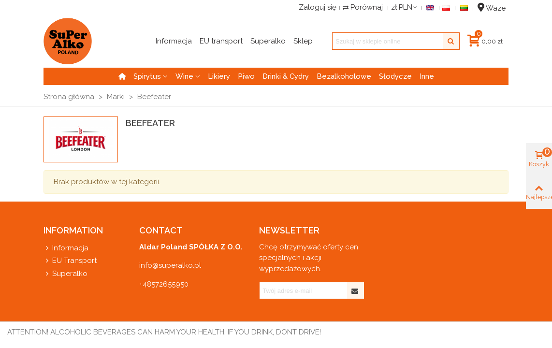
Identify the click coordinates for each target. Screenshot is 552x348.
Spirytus (147, 76)
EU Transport (70, 260)
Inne (427, 76)
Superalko (65, 273)
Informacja (66, 248)
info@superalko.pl (170, 265)
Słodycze (395, 76)
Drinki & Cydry (285, 76)
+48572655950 (164, 284)
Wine (184, 76)
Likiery (219, 76)
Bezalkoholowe (344, 76)
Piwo (246, 76)
